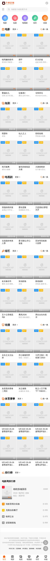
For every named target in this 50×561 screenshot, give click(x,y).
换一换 (44, 29)
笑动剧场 (22, 281)
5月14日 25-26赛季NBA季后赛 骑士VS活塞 (25, 464)
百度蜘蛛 (18, 548)
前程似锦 (39, 133)
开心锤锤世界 (24, 355)
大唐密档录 (40, 167)
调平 (20, 60)
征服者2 (22, 93)
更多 (15, 29)
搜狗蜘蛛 (31, 548)
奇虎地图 (38, 548)
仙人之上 (22, 133)
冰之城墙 (22, 388)
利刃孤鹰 (5, 167)
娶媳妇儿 (5, 93)
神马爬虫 (25, 548)
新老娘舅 (39, 281)
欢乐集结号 (6, 281)
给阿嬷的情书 (7, 60)
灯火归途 (39, 60)
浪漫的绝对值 (7, 207)
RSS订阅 (11, 548)
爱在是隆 (22, 207)
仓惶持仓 (39, 93)
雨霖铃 (5, 133)
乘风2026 (23, 315)
